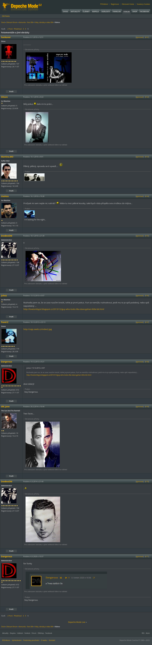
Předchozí (18, 29)
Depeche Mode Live (76, 622)
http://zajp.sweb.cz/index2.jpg (37, 329)
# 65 (147, 236)
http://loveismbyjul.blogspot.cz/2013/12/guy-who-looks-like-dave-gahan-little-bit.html (63, 309)
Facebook (144, 11)
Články (86, 11)
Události (105, 11)
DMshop (41, 633)
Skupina (13, 633)
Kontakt (52, 640)
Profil (11, 91)
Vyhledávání (16, 640)
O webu (44, 640)
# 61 (147, 37)
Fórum (126, 11)
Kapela (95, 11)
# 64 (147, 196)
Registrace (115, 4)
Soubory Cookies (143, 4)
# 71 (147, 556)
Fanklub (117, 11)
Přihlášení (104, 4)
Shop (134, 11)
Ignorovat (139, 37)
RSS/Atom (6, 640)
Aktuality (75, 11)
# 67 (147, 322)
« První (10, 29)
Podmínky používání (31, 640)
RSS (143, 633)
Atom (148, 633)
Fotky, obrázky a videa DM (44, 22)
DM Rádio (6, 16)
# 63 (147, 157)
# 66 (147, 296)
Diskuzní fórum (12, 22)
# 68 (147, 362)
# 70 (147, 481)
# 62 (147, 97)
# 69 (147, 407)
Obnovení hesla (128, 4)
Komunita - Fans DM (26, 22)
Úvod (65, 11)
